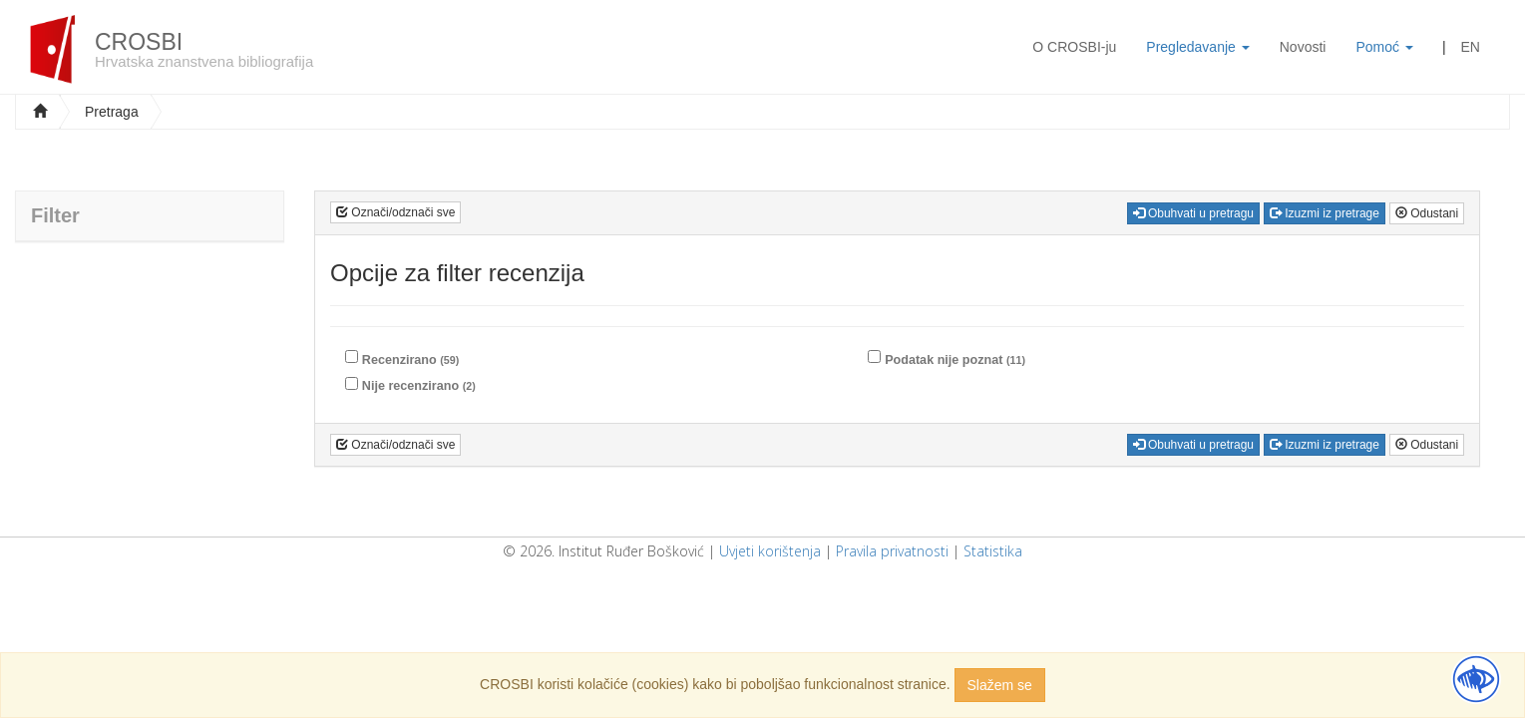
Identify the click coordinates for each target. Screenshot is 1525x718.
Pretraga (112, 112)
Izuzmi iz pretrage (1324, 213)
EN (1470, 47)
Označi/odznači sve (395, 212)
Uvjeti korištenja (770, 550)
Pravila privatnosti (892, 550)
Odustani (1426, 213)
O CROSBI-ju (1074, 47)
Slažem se (999, 685)
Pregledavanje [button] (1197, 47)
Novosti (1303, 47)
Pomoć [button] (1383, 47)
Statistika (992, 550)
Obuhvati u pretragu (1193, 213)
